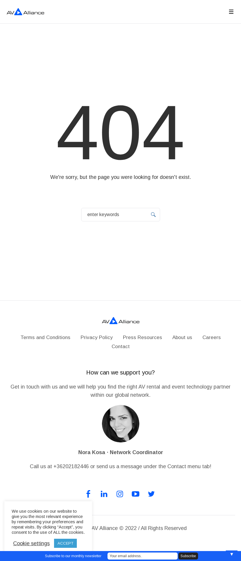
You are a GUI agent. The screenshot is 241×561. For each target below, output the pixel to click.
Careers (211, 337)
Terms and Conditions (45, 337)
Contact (121, 346)
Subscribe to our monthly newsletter (73, 556)
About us (182, 337)
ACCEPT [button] (65, 543)
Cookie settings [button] (31, 543)
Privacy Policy (97, 337)
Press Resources (142, 337)
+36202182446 (71, 466)
